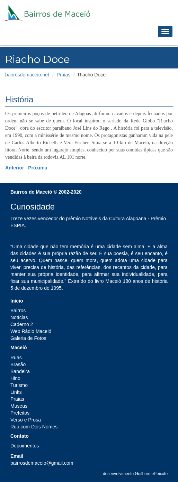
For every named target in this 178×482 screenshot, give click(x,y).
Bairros (18, 310)
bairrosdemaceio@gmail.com (41, 463)
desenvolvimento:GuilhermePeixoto (135, 473)
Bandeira (20, 371)
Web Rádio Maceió (30, 331)
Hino (15, 378)
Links (16, 392)
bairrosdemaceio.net (27, 74)
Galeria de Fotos (28, 338)
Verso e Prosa (25, 420)
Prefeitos (19, 413)
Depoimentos (24, 445)
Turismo (19, 385)
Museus (18, 406)
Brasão (18, 364)
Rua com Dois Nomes (33, 426)
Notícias (19, 317)
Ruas (16, 357)
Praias (64, 74)
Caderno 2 (21, 324)
